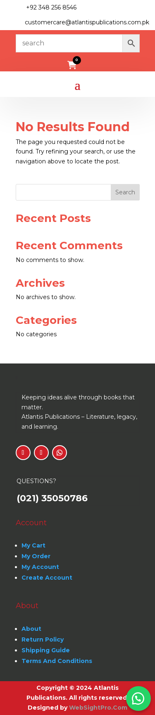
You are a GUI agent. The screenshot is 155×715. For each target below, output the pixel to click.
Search (125, 192)
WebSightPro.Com (98, 707)
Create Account (46, 577)
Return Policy (42, 639)
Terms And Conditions (56, 661)
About (31, 628)
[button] (138, 698)
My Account (40, 567)
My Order (35, 556)
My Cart (33, 545)
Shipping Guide (45, 650)
